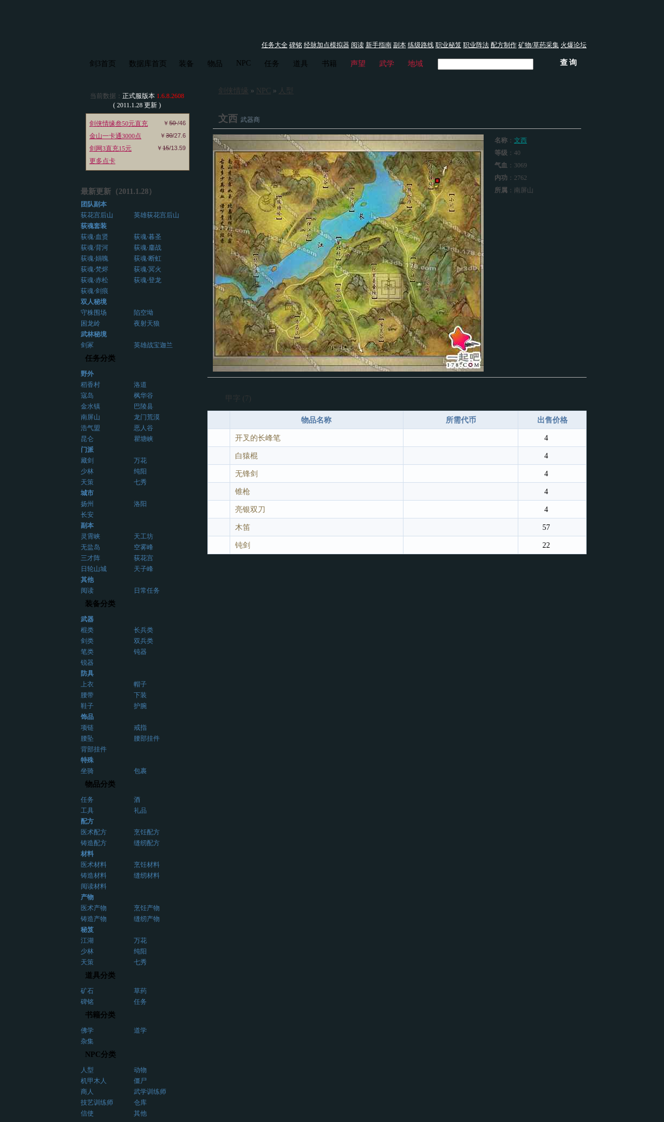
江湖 (87, 940)
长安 (87, 514)
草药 (140, 991)
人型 (87, 1070)
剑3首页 (102, 64)
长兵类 (143, 630)
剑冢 (87, 345)
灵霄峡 (90, 536)
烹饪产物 (147, 908)
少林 (87, 471)
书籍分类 (100, 1015)
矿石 (87, 991)
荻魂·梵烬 (94, 269)
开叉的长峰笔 (258, 438)
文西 (520, 140)
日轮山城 (94, 569)
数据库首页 (148, 64)
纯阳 (140, 471)
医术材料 (94, 864)
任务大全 (275, 45)
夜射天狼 (147, 323)
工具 (87, 810)
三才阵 (90, 558)
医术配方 (94, 832)
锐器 (87, 662)
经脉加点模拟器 (326, 45)
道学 (140, 1030)
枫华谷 (143, 395)
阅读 (357, 45)
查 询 (568, 63)
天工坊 (143, 536)
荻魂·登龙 (147, 280)
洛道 (140, 384)
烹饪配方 (147, 832)
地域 (415, 64)
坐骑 (87, 771)
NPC (243, 63)
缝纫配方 (147, 843)
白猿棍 (246, 456)
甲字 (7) (238, 398)
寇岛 (87, 395)
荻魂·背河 (94, 247)
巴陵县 (143, 406)
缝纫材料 (147, 875)
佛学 (87, 1030)
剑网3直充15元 (110, 148)
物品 (215, 64)
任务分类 (100, 358)
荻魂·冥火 (147, 269)
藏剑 (87, 460)
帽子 (140, 684)
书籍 (329, 64)
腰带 (87, 695)
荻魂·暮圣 (147, 237)
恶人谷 (143, 428)
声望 (358, 64)
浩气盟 (90, 428)
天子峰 (143, 569)
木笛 (242, 527)
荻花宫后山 (97, 215)
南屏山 (90, 417)
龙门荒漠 (147, 417)
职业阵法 (476, 45)
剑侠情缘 (233, 91)
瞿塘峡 (143, 439)
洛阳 (140, 504)
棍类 (87, 630)
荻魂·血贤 (94, 237)
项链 (87, 727)
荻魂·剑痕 (94, 291)
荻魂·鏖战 (147, 247)
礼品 (140, 810)
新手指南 (379, 45)
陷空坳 (143, 312)
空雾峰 (143, 547)
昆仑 (87, 439)
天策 (87, 482)
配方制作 (504, 45)
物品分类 (100, 784)
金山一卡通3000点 (115, 136)
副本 (399, 45)
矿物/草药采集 (538, 45)
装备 (186, 64)
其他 (140, 1113)
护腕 (140, 706)
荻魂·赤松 (94, 280)
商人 (87, 1091)
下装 (140, 695)
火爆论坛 (574, 45)
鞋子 (87, 706)
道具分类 (100, 975)
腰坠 (87, 738)
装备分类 (100, 604)
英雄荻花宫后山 (156, 215)
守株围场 (94, 312)
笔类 (87, 652)
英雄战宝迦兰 (153, 345)
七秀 (140, 482)
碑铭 (295, 45)
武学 (386, 64)
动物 (140, 1070)
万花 (140, 460)
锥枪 (242, 492)
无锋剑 (246, 474)
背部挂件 (94, 749)
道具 (300, 64)
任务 (271, 64)
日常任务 (147, 590)
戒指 (140, 727)
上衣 (87, 684)
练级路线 (421, 45)
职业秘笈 (448, 45)
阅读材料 (94, 886)
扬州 (87, 504)
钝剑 (242, 545)
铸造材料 (94, 875)
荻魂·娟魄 (94, 258)
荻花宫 (143, 558)
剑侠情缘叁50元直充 (118, 123)
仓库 (140, 1102)
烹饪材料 (147, 864)
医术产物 (94, 908)
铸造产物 (94, 919)
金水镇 (90, 406)
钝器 (140, 652)
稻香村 (90, 384)
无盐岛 (90, 547)
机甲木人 (94, 1081)
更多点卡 (102, 161)
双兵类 (143, 641)
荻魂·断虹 (147, 258)
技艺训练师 (97, 1102)
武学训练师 (150, 1091)
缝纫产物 (147, 919)
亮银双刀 (250, 509)
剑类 (87, 641)
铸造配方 (94, 843)
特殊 (87, 760)
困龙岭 (90, 323)
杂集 (87, 1041)
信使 (87, 1113)
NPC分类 (100, 1054)
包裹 (140, 771)
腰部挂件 (147, 738)
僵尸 (140, 1081)
